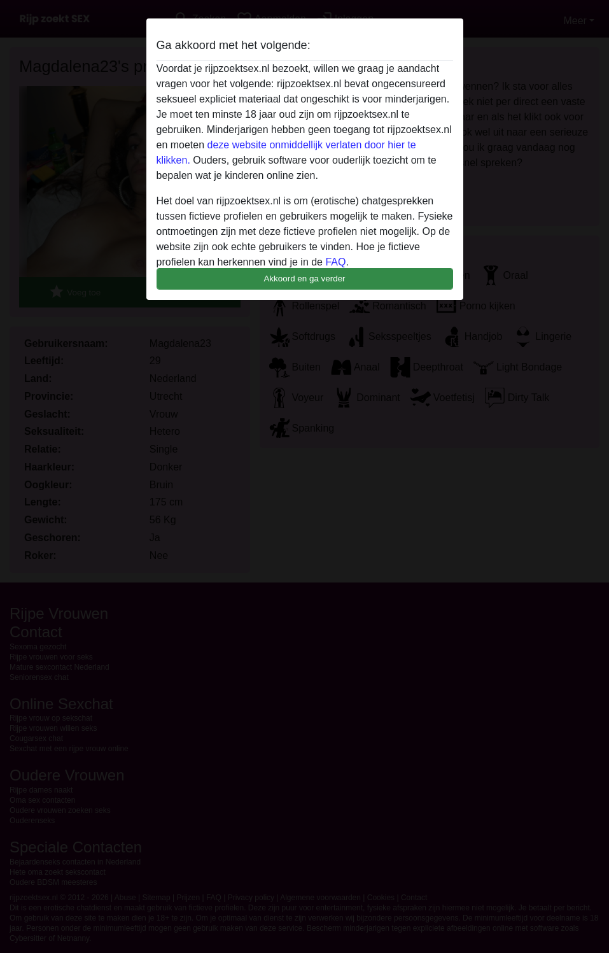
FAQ (335, 262)
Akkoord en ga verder (304, 278)
